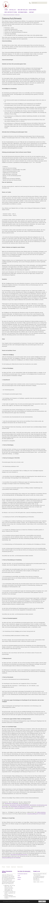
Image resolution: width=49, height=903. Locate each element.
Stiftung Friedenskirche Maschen (9, 14)
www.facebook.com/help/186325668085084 (19, 805)
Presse (3, 867)
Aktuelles (12, 10)
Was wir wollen (22, 10)
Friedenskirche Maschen (22, 873)
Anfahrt (19, 879)
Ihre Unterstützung (11, 12)
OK (42, 901)
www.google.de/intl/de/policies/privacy (18, 854)
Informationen (23, 12)
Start (6, 10)
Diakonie (19, 877)
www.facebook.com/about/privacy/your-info (20, 806)
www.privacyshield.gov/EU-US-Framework (23, 808)
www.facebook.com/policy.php (11, 803)
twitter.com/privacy (41, 812)
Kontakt (31, 12)
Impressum (13, 867)
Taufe (19, 875)
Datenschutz (17, 14)
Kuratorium (33, 10)
